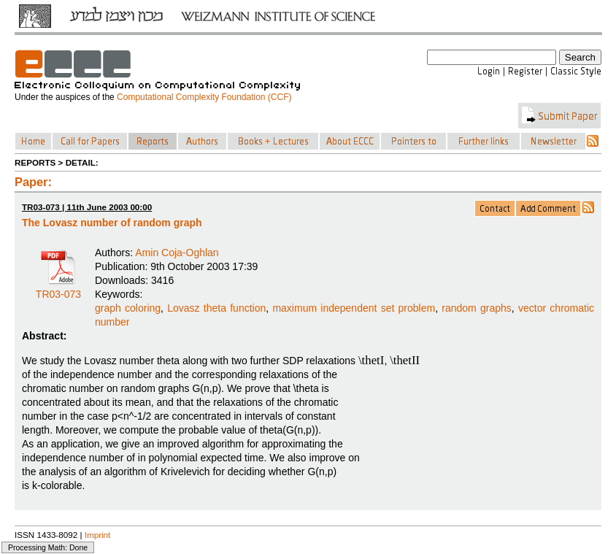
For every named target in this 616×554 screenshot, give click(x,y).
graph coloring (128, 308)
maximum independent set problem (353, 308)
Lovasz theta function (216, 308)
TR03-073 (58, 289)
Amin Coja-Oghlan (176, 252)
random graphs (477, 308)
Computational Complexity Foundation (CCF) (204, 97)
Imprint (98, 534)
